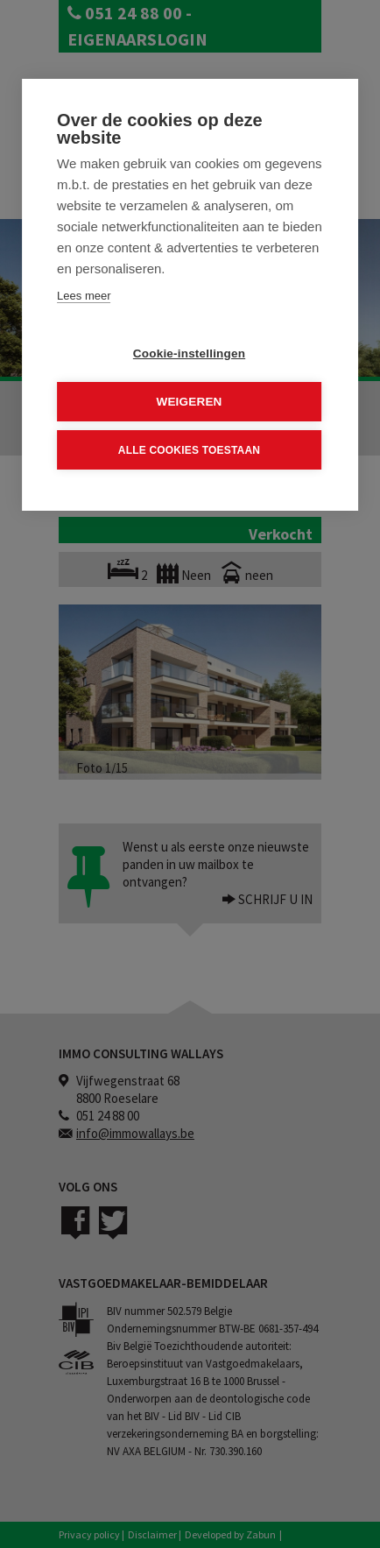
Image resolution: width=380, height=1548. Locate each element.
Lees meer (83, 295)
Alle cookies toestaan (189, 449)
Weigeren (189, 401)
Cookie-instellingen (189, 353)
